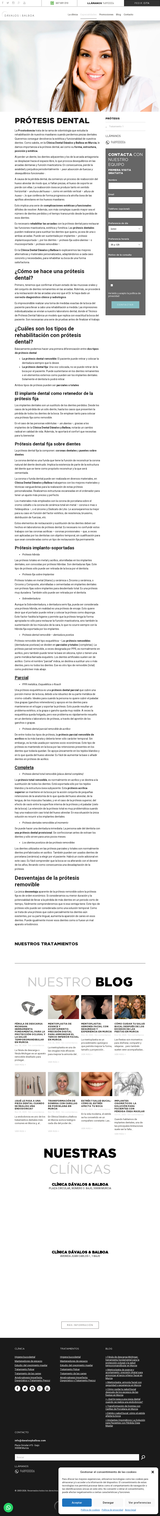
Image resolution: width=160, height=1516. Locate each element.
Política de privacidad (112, 1510)
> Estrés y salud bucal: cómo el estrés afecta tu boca (125, 1414)
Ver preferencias (140, 1502)
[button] (153, 1472)
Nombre (112, 180)
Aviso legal (130, 1510)
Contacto (128, 14)
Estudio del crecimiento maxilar (31, 1365)
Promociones (106, 14)
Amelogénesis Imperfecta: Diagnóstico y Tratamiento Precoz (32, 1379)
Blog (118, 14)
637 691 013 (62, 3)
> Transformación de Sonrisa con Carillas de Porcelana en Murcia (123, 1407)
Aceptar (77, 1502)
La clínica (73, 14)
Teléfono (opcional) (119, 209)
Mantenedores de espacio (28, 1361)
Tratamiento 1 (116, 126)
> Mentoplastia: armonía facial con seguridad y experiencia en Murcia (124, 1384)
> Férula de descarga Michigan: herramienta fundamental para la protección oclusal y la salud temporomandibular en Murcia (122, 1361)
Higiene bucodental (25, 1357)
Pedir (142, 3)
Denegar (108, 1502)
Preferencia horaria (118, 239)
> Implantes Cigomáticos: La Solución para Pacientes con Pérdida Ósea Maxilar (125, 1423)
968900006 (108, 3)
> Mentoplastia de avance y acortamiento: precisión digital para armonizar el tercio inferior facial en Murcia (124, 1374)
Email (111, 195)
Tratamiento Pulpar (24, 1369)
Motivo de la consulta (119, 255)
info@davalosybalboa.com (30, 1440)
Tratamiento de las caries (28, 1373)
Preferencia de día (118, 223)
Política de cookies (90, 1510)
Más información (80, 1325)
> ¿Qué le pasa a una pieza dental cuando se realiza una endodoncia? (124, 1400)
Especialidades (88, 14)
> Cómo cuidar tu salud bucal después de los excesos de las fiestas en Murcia (122, 1392)
